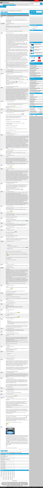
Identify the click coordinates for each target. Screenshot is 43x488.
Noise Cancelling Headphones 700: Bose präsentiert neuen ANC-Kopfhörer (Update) (17, 485)
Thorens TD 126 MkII (3, 462)
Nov (3, 478)
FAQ (38, 487)
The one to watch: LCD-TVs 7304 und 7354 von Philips (11, 482)
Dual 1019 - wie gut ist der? (33, 74)
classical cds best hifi (32, 100)
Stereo (5, 10)
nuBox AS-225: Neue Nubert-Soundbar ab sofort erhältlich (13, 484)
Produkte (15, 0)
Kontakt (14, 487)
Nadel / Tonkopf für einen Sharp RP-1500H (35, 88)
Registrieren (41, 487)
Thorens (32, 115)
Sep (3, 477)
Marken (19, 0)
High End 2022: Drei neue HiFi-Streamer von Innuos (38, 49)
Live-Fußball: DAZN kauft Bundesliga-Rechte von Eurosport (13, 483)
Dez (1, 476)
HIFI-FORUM (2, 10)
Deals (12, 0)
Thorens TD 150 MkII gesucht (4, 456)
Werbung (21, 487)
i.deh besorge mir (32, 102)
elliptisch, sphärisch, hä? (33, 70)
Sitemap (24, 487)
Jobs (21, 0)
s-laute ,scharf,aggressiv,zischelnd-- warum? (35, 76)
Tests (4, 0)
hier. (19, 296)
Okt (1, 475)
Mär (3, 473)
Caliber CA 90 (34, 28)
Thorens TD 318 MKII (3, 468)
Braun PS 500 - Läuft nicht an (33, 69)
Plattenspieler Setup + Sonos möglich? (34, 68)
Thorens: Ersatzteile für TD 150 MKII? (5, 459)
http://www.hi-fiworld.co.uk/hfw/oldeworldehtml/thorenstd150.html (14, 306)
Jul (1, 473)
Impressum (17, 487)
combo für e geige (32, 101)
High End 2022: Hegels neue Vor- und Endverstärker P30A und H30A (38, 52)
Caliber (36, 115)
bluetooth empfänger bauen (33, 99)
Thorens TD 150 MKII (3, 454)
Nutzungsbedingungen (28, 487)
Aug (3, 476)
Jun (3, 475)
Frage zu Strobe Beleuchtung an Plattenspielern (35, 75)
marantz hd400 (32, 95)
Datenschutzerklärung (34, 487)
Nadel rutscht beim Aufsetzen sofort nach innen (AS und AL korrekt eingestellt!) (36, 66)
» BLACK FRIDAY (25, 0)
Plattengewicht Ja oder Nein (33, 65)
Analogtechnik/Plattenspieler (12, 10)
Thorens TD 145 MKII (3, 465)
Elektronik (7, 10)
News (1, 0)
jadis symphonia (32, 94)
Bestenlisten (8, 0)
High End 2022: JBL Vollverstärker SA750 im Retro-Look (38, 46)
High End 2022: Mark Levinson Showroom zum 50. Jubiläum (37, 44)
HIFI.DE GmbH (4, 487)
